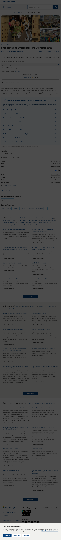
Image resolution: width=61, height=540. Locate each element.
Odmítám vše (16, 535)
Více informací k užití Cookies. (49, 531)
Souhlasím (7, 535)
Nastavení (26, 535)
